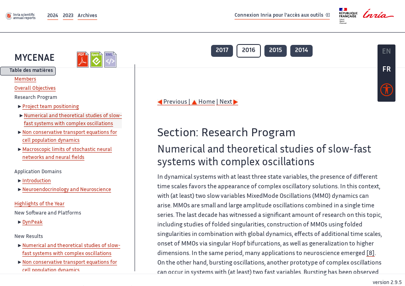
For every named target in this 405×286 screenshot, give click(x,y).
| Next (227, 102)
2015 (275, 50)
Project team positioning (50, 106)
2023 (68, 16)
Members (25, 79)
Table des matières (31, 71)
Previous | (174, 102)
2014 (301, 50)
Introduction (36, 181)
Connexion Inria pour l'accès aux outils (282, 16)
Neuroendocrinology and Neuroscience (66, 189)
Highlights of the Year (39, 204)
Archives (87, 16)
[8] (370, 253)
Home (203, 102)
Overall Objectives (35, 88)
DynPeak (32, 222)
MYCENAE (34, 58)
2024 (52, 16)
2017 (222, 50)
